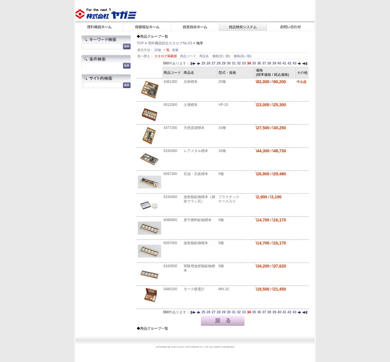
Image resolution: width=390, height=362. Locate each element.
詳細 (157, 50)
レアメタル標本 (196, 151)
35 (254, 63)
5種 (221, 174)
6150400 (170, 197)
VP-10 (223, 105)
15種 (222, 128)
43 (294, 63)
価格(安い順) (221, 56)
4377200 (170, 128)
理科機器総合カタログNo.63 (170, 43)
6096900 (170, 220)
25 (203, 63)
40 (279, 63)
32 (239, 63)
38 (269, 63)
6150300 (170, 151)
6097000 (170, 243)
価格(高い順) (242, 56)
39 (274, 63)
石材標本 (191, 82)
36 (259, 63)
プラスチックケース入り (228, 199)
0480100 (170, 289)
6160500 (170, 266)
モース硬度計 (194, 289)
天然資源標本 (194, 128)
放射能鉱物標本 (196, 243)
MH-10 (223, 289)
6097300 (170, 174)
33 (244, 63)
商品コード (188, 56)
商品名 (204, 56)
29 (224, 63)
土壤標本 (191, 105)
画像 (175, 50)
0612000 (170, 105)
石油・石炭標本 (196, 174)
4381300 (170, 82)
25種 (222, 82)
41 (284, 63)
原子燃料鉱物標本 (198, 220)
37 (264, 63)
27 (213, 63)
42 (289, 63)
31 (234, 63)
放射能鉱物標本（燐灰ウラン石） (199, 199)
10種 (222, 151)
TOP (140, 43)
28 (218, 63)
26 (208, 63)
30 (229, 63)
